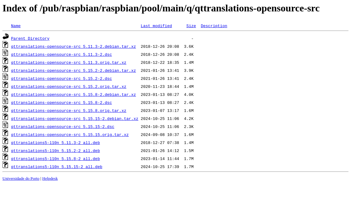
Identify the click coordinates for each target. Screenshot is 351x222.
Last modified (156, 25)
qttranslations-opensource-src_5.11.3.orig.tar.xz (68, 62)
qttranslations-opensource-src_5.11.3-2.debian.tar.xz (73, 46)
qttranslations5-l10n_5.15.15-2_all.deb (56, 166)
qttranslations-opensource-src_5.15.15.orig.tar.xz (70, 134)
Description (214, 25)
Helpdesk (50, 178)
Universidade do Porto (20, 178)
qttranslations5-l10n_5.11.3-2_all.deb (55, 142)
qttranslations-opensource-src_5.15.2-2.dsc (61, 78)
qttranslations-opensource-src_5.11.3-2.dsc (61, 54)
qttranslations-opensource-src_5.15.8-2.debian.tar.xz (73, 94)
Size (191, 25)
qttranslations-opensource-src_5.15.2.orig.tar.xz (68, 86)
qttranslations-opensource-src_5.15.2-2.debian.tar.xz (73, 70)
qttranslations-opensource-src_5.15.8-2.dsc (61, 102)
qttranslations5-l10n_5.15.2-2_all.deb (55, 150)
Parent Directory (30, 38)
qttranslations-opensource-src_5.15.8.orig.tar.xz (68, 110)
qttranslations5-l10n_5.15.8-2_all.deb (55, 158)
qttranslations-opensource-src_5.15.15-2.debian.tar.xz (74, 118)
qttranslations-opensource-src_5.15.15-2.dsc (62, 126)
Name (16, 25)
